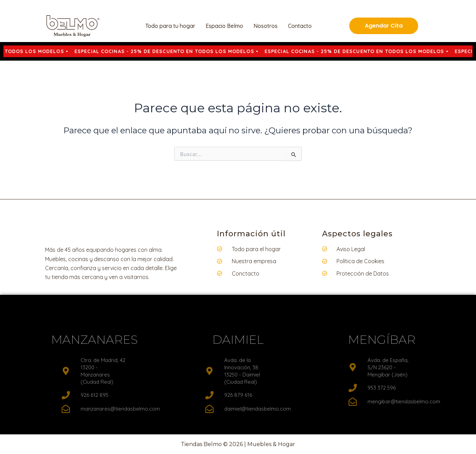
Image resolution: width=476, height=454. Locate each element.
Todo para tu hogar (170, 25)
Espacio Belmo (224, 25)
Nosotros (265, 25)
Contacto (300, 25)
